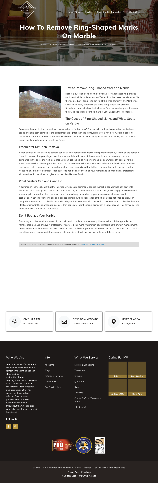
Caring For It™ (119, 12)
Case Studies (103, 12)
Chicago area (27, 405)
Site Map (86, 472)
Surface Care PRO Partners (93, 245)
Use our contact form (83, 323)
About (79, 12)
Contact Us (134, 12)
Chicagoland (128, 323)
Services (90, 12)
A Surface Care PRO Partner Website (79, 476)
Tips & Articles (57, 44)
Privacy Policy (74, 472)
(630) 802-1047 (31, 323)
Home (70, 12)
